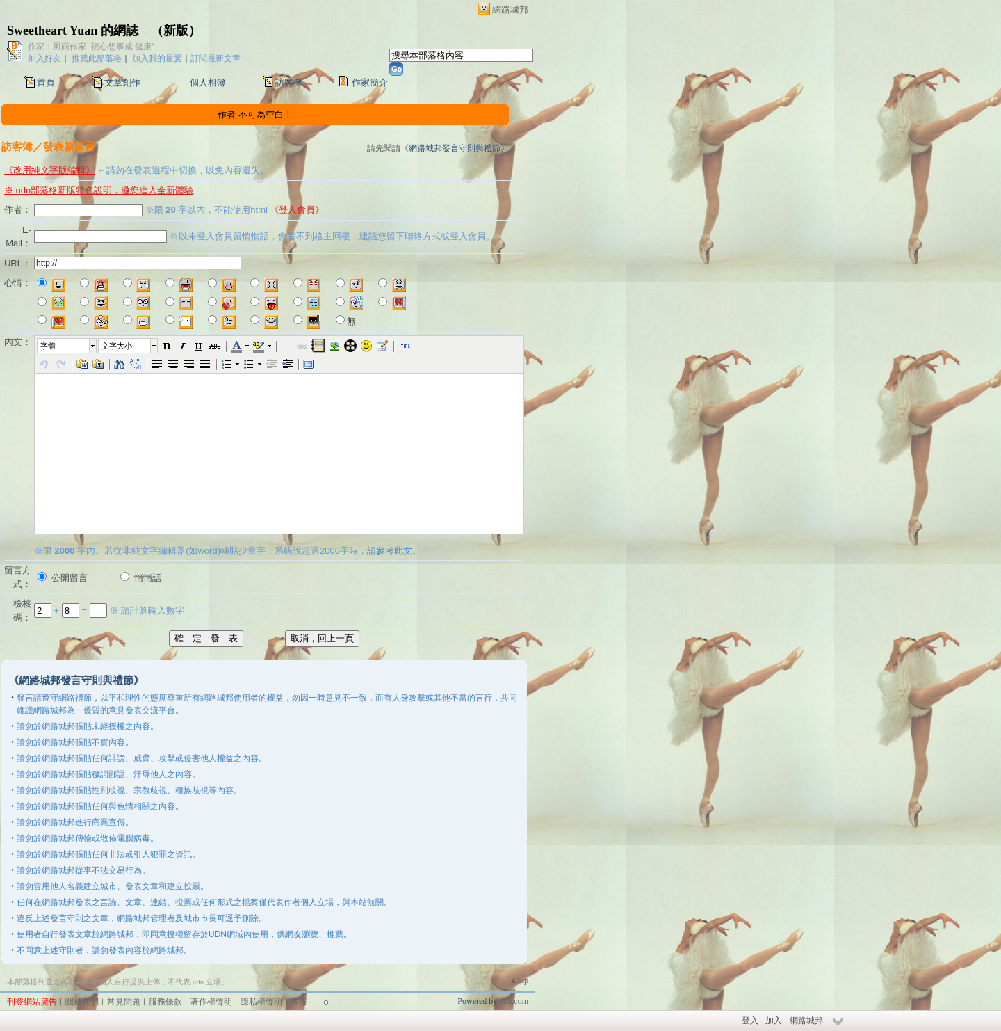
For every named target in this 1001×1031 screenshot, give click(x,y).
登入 (750, 1020)
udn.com (513, 1001)
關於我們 (82, 1002)
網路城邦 (510, 9)
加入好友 (44, 58)
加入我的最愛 (157, 58)
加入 (773, 1020)
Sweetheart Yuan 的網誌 (72, 31)
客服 (299, 1002)
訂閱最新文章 (215, 58)
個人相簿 (208, 82)
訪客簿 (288, 82)
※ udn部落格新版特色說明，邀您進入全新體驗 (98, 190)
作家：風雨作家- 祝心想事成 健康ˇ (91, 46)
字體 (48, 346)
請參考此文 (389, 550)
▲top (519, 980)
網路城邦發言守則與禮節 (454, 148)
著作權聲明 (211, 1002)
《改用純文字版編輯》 (49, 170)
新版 (175, 31)
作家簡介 (370, 82)
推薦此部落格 (97, 58)
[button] (67, 345)
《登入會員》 (297, 210)
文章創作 (122, 82)
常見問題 (123, 1002)
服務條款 (165, 1002)
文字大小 (116, 346)
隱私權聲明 (261, 1002)
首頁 (46, 82)
